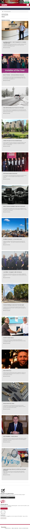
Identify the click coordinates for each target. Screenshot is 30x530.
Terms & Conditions (14, 528)
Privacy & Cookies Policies (23, 528)
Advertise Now (4, 508)
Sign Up (7, 497)
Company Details (8, 528)
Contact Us (3, 518)
